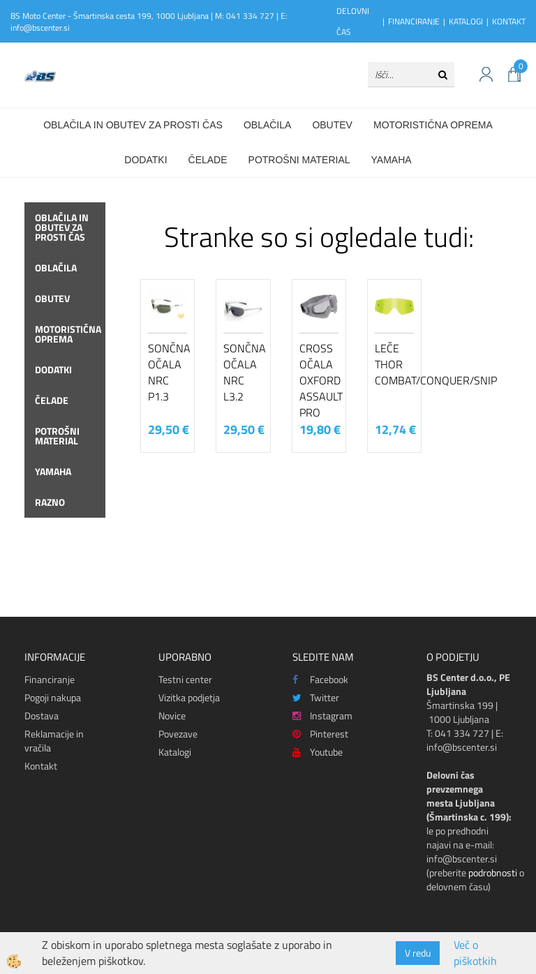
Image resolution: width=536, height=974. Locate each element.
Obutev (332, 124)
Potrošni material (299, 159)
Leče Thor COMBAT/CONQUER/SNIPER (394, 364)
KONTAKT (509, 21)
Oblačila (267, 124)
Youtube (317, 751)
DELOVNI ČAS (352, 21)
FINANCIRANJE (414, 21)
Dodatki (145, 159)
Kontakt (40, 765)
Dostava (41, 715)
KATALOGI (466, 21)
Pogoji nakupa (52, 697)
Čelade (208, 159)
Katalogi (174, 751)
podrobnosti (492, 872)
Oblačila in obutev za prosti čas (133, 124)
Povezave (178, 733)
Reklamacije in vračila (54, 740)
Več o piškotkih (475, 953)
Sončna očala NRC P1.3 (167, 372)
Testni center (185, 679)
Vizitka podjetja (189, 697)
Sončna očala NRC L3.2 (242, 372)
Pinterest (320, 733)
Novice (172, 715)
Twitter (315, 697)
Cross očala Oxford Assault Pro (318, 380)
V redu (418, 952)
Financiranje (49, 679)
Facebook (320, 679)
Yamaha (391, 159)
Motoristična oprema (433, 124)
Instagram (322, 715)
